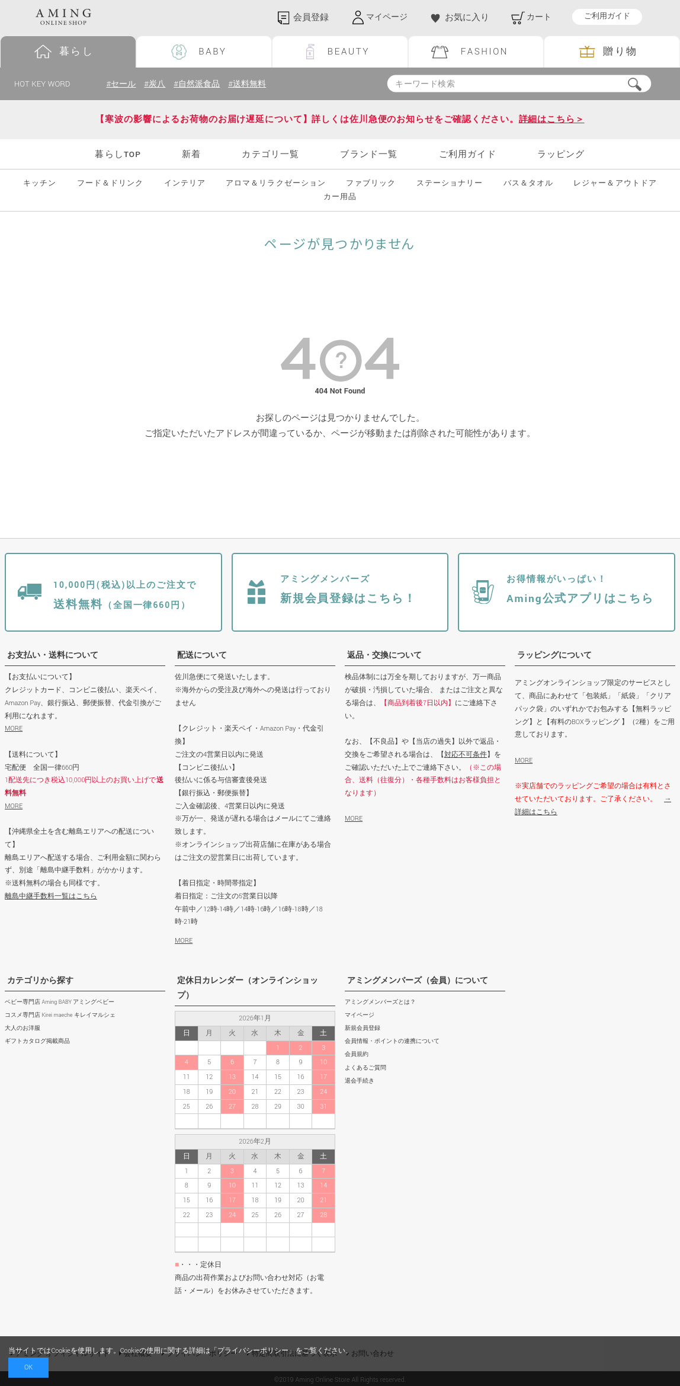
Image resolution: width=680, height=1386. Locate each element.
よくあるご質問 (365, 1068)
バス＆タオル (528, 183)
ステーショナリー (449, 183)
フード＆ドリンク (110, 183)
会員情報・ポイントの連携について (392, 1041)
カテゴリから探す (40, 980)
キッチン (39, 183)
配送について (202, 655)
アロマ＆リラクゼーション (275, 183)
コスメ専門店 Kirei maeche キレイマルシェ (60, 1015)
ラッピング (561, 154)
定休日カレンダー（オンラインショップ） (247, 988)
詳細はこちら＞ (552, 119)
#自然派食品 (201, 83)
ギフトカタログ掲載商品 (37, 1041)
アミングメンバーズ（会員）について (417, 980)
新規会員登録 (362, 1028)
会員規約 (356, 1055)
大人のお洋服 (22, 1028)
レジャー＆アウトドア (614, 183)
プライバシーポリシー (252, 1350)
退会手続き (359, 1081)
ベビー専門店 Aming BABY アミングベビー (59, 1002)
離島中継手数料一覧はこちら (51, 896)
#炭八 (157, 83)
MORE (14, 728)
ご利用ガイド (607, 17)
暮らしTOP (118, 154)
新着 (191, 154)
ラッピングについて (554, 655)
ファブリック (371, 183)
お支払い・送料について (52, 655)
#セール (121, 83)
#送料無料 (254, 83)
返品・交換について (384, 655)
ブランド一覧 (368, 154)
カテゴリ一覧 (270, 154)
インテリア (185, 183)
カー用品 (340, 197)
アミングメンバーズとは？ (380, 1002)
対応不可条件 (465, 754)
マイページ (359, 1015)
